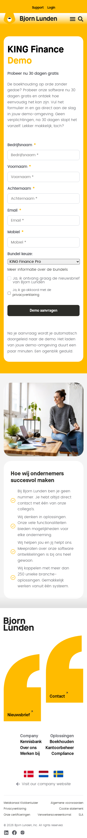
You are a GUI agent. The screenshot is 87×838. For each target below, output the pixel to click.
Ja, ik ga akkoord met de (32, 292)
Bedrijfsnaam (21, 145)
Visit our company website (46, 784)
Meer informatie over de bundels (37, 269)
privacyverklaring (26, 295)
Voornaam (19, 167)
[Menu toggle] (73, 19)
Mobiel (15, 232)
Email (14, 210)
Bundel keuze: (20, 254)
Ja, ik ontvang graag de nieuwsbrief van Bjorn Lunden (46, 280)
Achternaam (21, 188)
